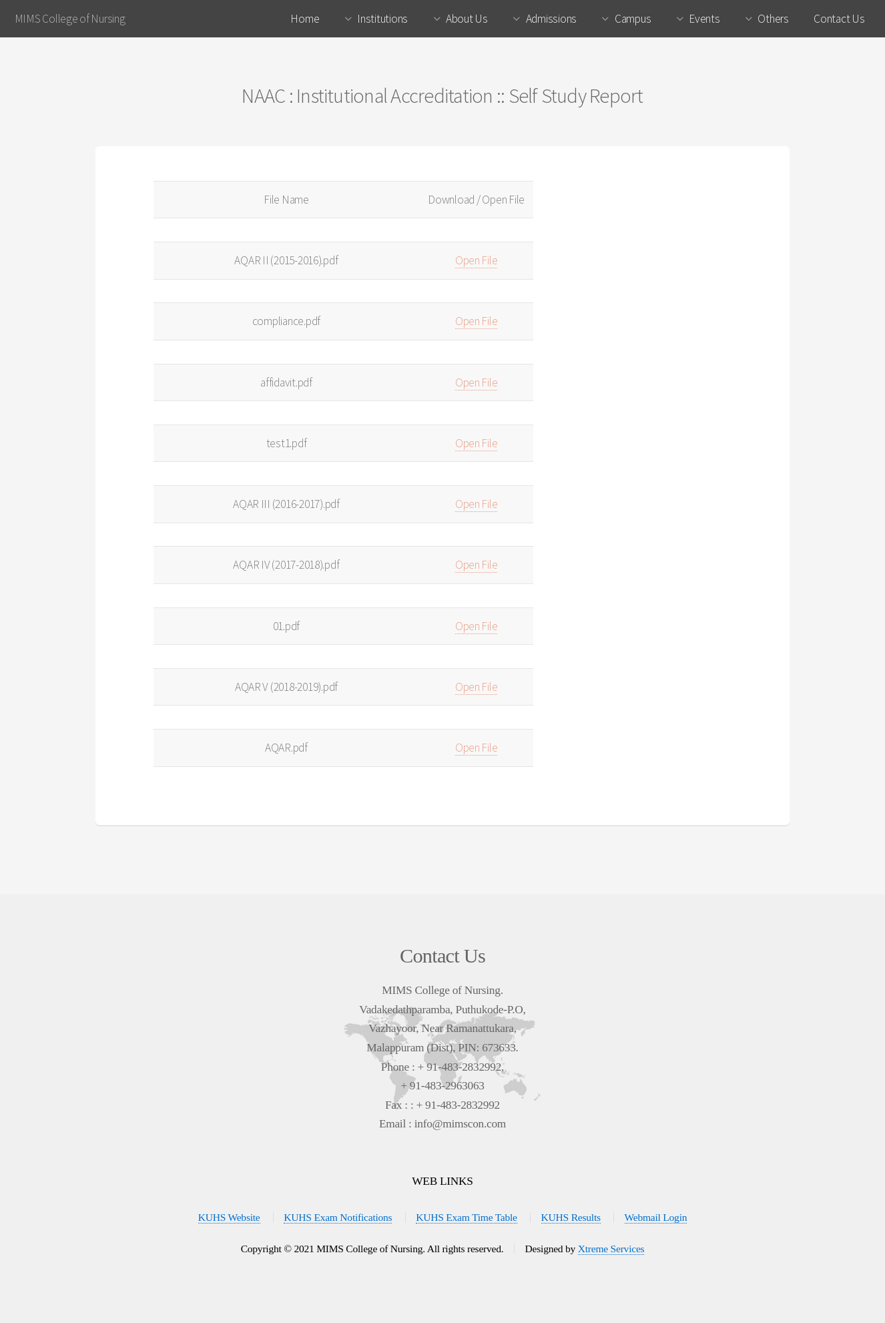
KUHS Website (229, 1217)
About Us (467, 18)
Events (704, 18)
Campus (633, 18)
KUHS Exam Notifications (338, 1217)
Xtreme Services (611, 1248)
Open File (476, 260)
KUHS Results (571, 1217)
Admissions (551, 18)
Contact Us (839, 18)
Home (304, 18)
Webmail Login (656, 1217)
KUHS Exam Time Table (466, 1217)
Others (773, 18)
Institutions (382, 18)
